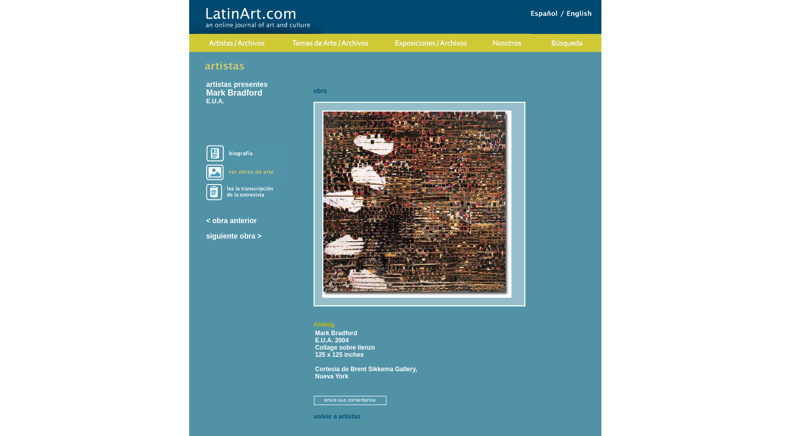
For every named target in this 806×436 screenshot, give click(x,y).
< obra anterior (231, 220)
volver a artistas (337, 416)
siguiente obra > (234, 236)
